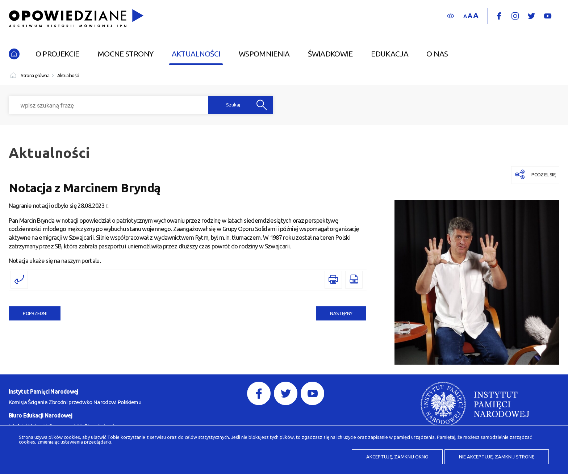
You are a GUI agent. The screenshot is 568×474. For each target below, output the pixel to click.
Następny (334, 311)
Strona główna (35, 75)
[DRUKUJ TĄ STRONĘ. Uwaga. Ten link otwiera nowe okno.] (333, 280)
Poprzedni (28, 311)
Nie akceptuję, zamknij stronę (496, 456)
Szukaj (233, 105)
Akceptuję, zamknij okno (397, 456)
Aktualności (68, 75)
